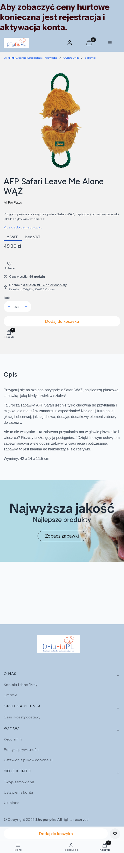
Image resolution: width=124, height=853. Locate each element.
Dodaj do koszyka (62, 321)
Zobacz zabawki (62, 536)
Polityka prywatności (21, 749)
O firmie (10, 695)
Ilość (7, 298)
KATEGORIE (71, 57)
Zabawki (90, 57)
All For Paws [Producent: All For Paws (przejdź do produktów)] (13, 202)
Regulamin (13, 739)
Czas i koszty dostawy (22, 717)
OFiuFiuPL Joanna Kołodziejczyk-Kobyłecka (30, 57)
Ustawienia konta (18, 792)
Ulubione (11, 802)
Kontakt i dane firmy (20, 684)
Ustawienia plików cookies (26, 760)
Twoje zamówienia (19, 782)
